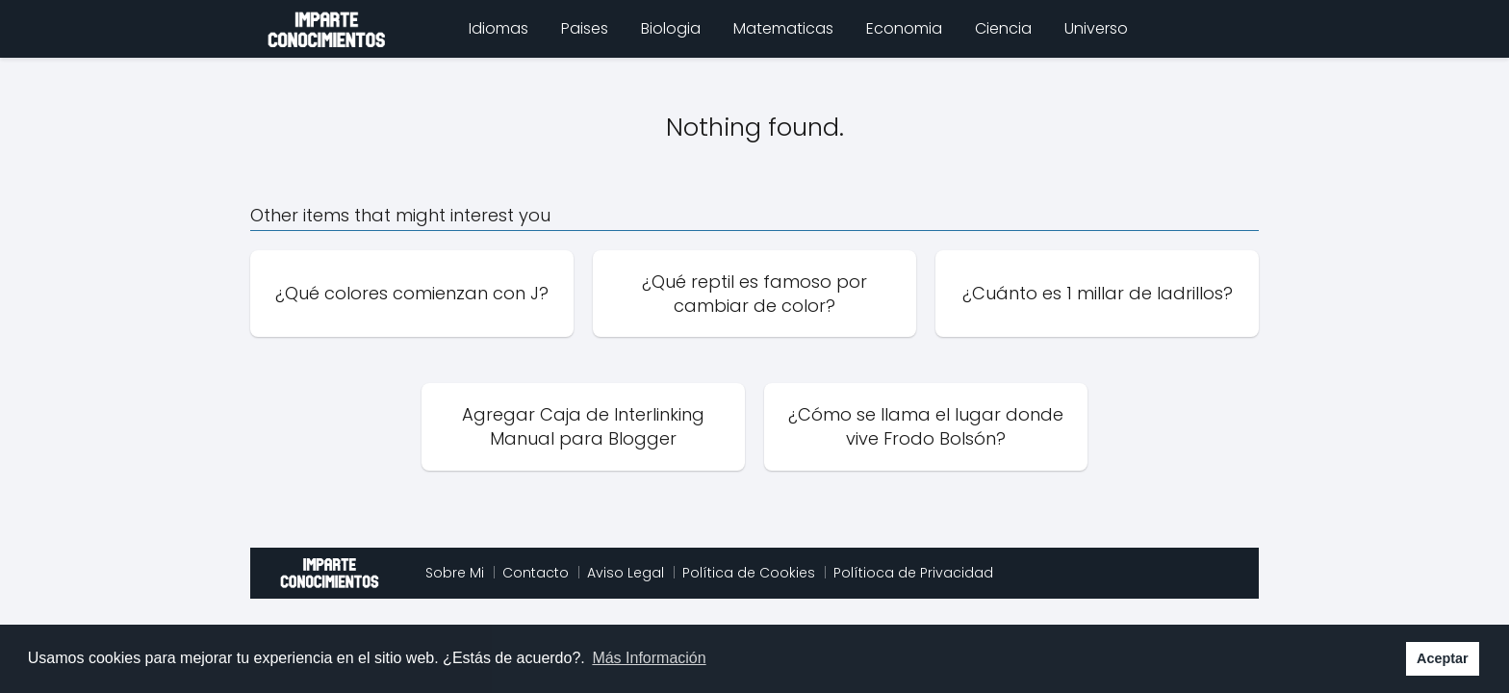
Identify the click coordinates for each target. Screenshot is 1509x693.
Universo (1096, 28)
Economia (904, 28)
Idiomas (498, 28)
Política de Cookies (748, 572)
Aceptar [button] (1443, 658)
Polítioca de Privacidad (913, 572)
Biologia (671, 28)
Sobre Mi (454, 572)
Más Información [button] (648, 658)
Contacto (535, 572)
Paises (584, 28)
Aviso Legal (625, 572)
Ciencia (1003, 28)
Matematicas (783, 28)
